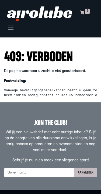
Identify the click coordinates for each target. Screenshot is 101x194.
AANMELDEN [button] (85, 173)
